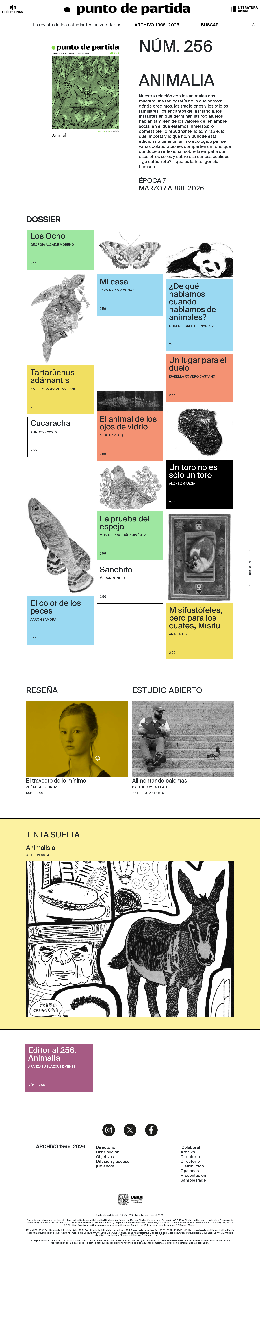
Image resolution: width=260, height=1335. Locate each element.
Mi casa (114, 282)
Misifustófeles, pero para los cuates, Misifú (196, 618)
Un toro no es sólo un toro (193, 472)
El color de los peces (55, 607)
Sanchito (116, 570)
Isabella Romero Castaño (192, 376)
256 (33, 263)
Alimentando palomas (159, 847)
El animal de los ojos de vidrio (128, 423)
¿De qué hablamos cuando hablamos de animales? (192, 302)
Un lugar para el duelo (198, 364)
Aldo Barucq (111, 435)
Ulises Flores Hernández (191, 326)
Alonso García (182, 483)
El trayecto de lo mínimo (56, 847)
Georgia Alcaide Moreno (52, 244)
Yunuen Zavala (44, 432)
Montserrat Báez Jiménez (123, 535)
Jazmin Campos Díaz (117, 290)
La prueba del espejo (125, 523)
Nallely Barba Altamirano (53, 389)
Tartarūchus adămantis (52, 377)
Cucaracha (50, 424)
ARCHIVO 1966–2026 (157, 25)
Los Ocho (47, 236)
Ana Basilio (179, 634)
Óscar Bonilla (112, 578)
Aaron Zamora (43, 619)
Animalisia (40, 914)
